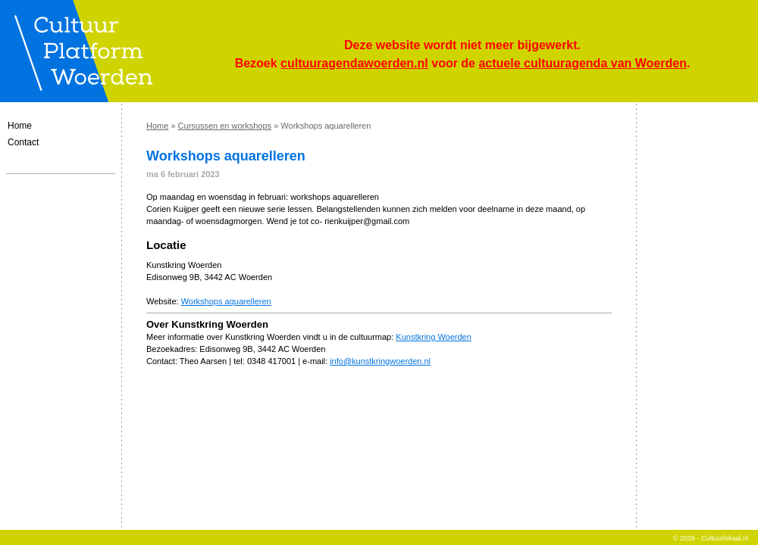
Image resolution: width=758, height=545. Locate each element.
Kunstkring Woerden (433, 336)
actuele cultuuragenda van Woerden (582, 63)
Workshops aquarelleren (226, 301)
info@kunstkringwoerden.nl (380, 361)
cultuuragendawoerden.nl (354, 63)
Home (20, 125)
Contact (23, 142)
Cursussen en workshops (225, 125)
